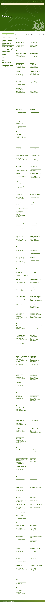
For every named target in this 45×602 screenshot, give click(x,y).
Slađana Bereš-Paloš (20, 63)
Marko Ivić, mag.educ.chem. (35, 236)
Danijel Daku (18, 147)
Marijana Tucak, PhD (34, 534)
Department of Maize (6, 51)
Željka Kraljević (19, 304)
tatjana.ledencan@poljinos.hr (22, 339)
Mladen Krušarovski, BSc (34, 313)
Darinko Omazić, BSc (20, 407)
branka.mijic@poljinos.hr (21, 378)
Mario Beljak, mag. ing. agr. (21, 53)
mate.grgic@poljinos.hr (35, 207)
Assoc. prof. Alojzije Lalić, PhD (36, 325)
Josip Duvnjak (18, 173)
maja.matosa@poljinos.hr (35, 360)
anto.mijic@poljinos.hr (34, 378)
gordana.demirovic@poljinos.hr (36, 149)
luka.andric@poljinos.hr (35, 45)
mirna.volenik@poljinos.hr (22, 561)
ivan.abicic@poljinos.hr (21, 45)
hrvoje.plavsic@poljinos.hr (22, 441)
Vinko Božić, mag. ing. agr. (35, 71)
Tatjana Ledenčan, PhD (20, 335)
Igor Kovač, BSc (33, 287)
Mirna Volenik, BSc (19, 557)
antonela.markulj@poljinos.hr (22, 360)
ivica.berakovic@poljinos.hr (35, 58)
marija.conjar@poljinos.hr (35, 112)
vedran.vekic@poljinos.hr (21, 552)
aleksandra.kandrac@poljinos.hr (23, 275)
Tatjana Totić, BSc (19, 534)
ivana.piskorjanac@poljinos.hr (36, 432)
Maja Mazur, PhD (19, 364)
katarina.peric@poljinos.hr (22, 424)
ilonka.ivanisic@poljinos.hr (22, 240)
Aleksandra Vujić (19, 565)
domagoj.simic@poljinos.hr (35, 492)
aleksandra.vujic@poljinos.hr (22, 569)
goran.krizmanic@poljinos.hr (22, 317)
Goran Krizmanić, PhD (20, 313)
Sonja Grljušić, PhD (19, 211)
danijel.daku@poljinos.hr (21, 149)
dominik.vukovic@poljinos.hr (35, 570)
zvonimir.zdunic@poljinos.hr (22, 582)
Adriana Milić (18, 382)
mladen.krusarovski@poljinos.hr (36, 317)
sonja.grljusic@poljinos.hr (22, 215)
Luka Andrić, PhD (33, 41)
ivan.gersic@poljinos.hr (35, 197)
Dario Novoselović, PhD (34, 395)
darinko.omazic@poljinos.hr (22, 410)
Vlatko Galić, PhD (19, 194)
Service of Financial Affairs (7, 63)
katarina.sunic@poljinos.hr (22, 518)
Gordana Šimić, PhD (20, 487)
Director (3, 58)
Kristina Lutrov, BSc (20, 343)
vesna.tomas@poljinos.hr (35, 530)
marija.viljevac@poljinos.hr (35, 552)
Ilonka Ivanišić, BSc (20, 236)
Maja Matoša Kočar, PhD (34, 356)
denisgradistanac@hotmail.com (23, 208)
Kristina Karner (33, 271)
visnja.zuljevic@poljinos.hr (22, 593)
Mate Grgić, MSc (33, 202)
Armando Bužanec (19, 96)
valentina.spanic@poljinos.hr (22, 508)
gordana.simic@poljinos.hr (22, 491)
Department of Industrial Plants (8, 49)
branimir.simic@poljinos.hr (22, 500)
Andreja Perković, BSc (34, 420)
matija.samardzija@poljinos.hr (22, 463)
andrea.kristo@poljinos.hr (35, 307)
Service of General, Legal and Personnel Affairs (7, 66)
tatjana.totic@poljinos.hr (21, 539)
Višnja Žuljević (19, 590)
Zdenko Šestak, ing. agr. (20, 479)
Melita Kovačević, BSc (20, 296)
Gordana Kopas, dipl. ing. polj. (35, 279)
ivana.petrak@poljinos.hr (21, 431)
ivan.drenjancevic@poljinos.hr (22, 159)
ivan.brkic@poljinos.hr (21, 92)
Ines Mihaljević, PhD (34, 364)
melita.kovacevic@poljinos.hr (22, 299)
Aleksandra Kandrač (20, 271)
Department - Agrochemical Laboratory (7, 38)
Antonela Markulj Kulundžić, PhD (22, 356)
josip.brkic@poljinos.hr (21, 84)
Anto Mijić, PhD (33, 374)
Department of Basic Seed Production (6, 44)
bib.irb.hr (21, 46)
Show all (5, 34)
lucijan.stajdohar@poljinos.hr (35, 507)
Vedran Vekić (18, 548)
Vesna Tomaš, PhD (33, 525)
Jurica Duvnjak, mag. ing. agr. (35, 173)
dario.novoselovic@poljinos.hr (36, 399)
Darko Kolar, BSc (19, 279)
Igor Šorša (32, 496)
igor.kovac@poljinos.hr (34, 290)
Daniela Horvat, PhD (34, 223)
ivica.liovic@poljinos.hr (35, 339)
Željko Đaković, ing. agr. (20, 134)
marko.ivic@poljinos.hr (34, 240)
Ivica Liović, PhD (33, 335)
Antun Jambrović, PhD (34, 248)
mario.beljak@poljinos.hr (21, 56)
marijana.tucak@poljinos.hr (35, 540)
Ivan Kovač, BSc (19, 287)
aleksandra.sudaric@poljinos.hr (22, 470)
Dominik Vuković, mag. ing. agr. (36, 565)
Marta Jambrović (19, 248)
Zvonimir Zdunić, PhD (20, 578)
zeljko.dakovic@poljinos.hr (22, 137)
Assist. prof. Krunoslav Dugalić (22, 165)
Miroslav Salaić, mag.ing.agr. (35, 449)
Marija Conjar (32, 109)
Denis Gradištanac (19, 202)
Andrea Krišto (32, 304)
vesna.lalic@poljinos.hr (21, 328)
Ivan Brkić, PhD (19, 88)
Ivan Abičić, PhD (19, 41)
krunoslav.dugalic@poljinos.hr (22, 170)
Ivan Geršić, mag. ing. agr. (35, 194)
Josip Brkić (18, 79)
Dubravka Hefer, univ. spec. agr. (22, 223)
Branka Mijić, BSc (19, 374)
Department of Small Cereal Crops (7, 56)
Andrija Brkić (32, 88)
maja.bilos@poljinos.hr (35, 67)
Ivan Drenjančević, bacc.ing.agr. (22, 155)
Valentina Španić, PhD (20, 504)
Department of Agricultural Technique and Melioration (7, 41)
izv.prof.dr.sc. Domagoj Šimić (35, 487)
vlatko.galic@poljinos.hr (21, 198)
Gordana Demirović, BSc (34, 147)
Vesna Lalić (18, 325)
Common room (4, 36)
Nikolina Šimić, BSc (33, 479)
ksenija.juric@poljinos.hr (35, 260)
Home (3, 13)
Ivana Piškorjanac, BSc (34, 428)
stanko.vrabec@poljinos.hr (35, 559)
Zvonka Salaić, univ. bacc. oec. (22, 449)
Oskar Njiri (18, 395)
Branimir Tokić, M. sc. (20, 525)
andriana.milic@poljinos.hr (22, 386)
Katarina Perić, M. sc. (20, 420)
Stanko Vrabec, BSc (33, 557)
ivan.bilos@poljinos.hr (21, 75)
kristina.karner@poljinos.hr (35, 273)
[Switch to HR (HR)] (41, 1)
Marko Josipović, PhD (20, 257)
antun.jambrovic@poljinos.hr (35, 253)
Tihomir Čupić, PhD (19, 121)
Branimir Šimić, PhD (20, 496)
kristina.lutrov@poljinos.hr (22, 347)
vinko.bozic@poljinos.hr (35, 74)
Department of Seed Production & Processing (8, 54)
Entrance (3, 60)
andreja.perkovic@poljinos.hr (35, 423)
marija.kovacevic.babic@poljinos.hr (36, 300)
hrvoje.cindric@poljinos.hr (22, 112)
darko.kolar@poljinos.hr (21, 282)
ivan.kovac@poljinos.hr (21, 290)
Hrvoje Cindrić (18, 109)
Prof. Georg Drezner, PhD (35, 155)
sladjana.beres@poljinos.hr (22, 67)
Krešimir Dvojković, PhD (20, 181)
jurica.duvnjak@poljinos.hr (35, 177)
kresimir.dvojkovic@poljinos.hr (22, 186)
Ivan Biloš (18, 71)
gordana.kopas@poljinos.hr (35, 282)
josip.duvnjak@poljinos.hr (22, 176)
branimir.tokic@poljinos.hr (22, 529)
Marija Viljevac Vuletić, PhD (35, 548)
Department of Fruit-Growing (7, 48)
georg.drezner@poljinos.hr (35, 160)
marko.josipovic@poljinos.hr (22, 262)
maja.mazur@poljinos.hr (21, 368)
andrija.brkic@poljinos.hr (35, 92)
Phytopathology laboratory (7, 62)
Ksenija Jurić (32, 257)
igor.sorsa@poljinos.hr (34, 500)
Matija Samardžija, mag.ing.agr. (22, 458)
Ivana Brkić (32, 79)
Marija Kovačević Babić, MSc (35, 296)
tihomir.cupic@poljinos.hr (22, 126)
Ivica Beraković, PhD (34, 53)
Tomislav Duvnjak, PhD (34, 165)
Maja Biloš (32, 63)
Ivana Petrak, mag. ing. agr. (21, 428)
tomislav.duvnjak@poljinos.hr (36, 169)
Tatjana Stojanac (33, 458)
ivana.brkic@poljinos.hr (35, 82)
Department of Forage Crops (7, 46)
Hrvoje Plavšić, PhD (20, 437)
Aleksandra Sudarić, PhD (21, 466)
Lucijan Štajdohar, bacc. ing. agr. (36, 504)
